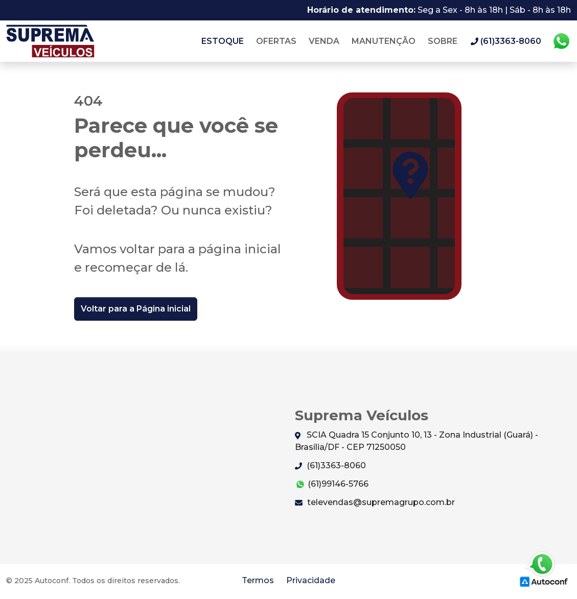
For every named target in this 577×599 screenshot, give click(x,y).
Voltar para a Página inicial (136, 309)
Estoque (222, 41)
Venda (324, 41)
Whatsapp (561, 41)
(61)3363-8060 (330, 465)
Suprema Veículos (50, 41)
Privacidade (310, 580)
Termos (258, 580)
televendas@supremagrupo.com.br (375, 502)
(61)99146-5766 (331, 484)
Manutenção (384, 41)
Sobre (442, 41)
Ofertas (276, 41)
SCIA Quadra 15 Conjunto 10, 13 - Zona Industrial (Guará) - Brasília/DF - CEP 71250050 (416, 441)
